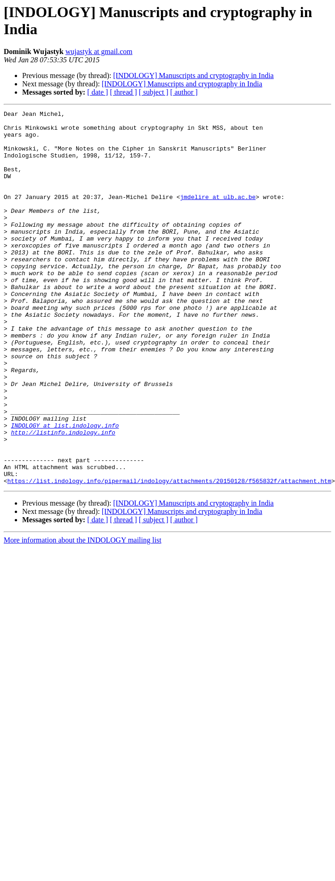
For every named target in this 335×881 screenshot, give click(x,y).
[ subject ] (153, 92)
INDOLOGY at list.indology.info (65, 489)
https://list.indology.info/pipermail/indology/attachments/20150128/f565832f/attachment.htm (169, 555)
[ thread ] (123, 92)
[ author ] (184, 92)
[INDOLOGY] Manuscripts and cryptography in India (193, 75)
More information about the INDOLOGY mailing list (83, 615)
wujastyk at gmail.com (99, 51)
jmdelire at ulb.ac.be (218, 215)
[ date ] (97, 92)
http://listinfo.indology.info (63, 497)
